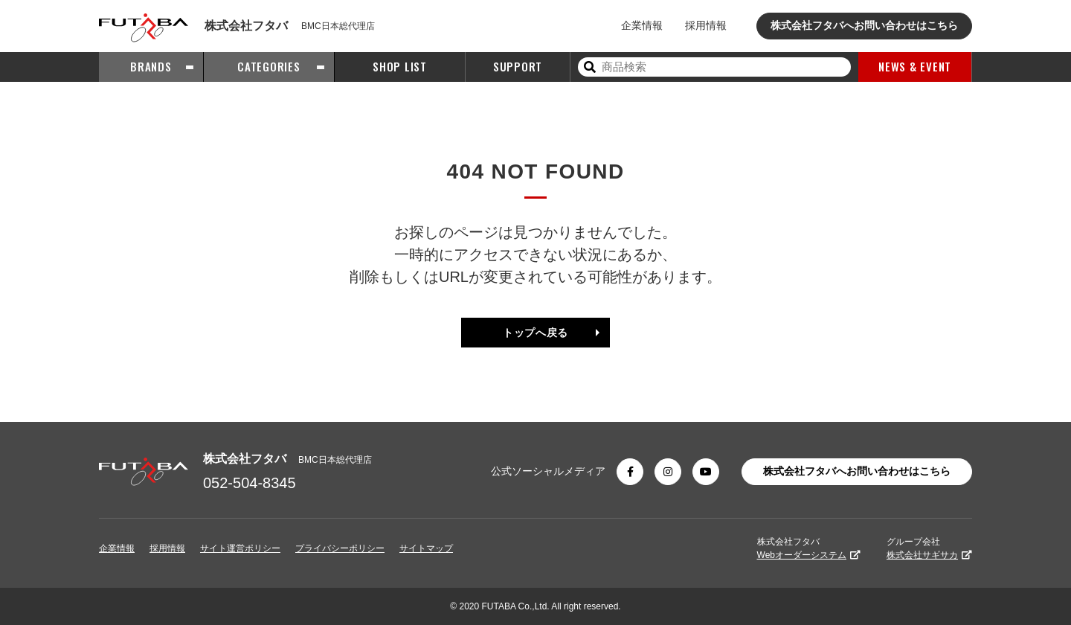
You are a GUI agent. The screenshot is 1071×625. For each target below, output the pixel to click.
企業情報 (642, 25)
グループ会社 (929, 548)
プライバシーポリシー (340, 548)
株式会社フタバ (809, 548)
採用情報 (706, 25)
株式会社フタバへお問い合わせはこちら (864, 25)
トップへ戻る (535, 333)
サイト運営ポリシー (240, 548)
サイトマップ (426, 548)
